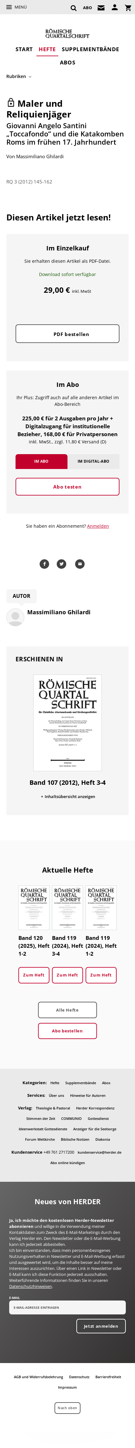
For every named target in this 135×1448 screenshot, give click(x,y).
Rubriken (16, 76)
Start (24, 49)
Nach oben (67, 1407)
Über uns (56, 1095)
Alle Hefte (67, 1010)
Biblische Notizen (75, 1139)
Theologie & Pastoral (53, 1108)
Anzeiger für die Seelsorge (94, 1129)
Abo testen (67, 487)
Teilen (45, 564)
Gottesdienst (98, 1118)
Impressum (67, 1387)
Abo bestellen (67, 1031)
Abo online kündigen (67, 1162)
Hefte (47, 49)
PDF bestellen (71, 334)
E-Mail (14, 1297)
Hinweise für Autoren (88, 1095)
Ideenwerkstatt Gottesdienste (43, 1129)
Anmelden (98, 526)
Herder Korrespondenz (95, 1108)
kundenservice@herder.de (99, 1152)
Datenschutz (79, 1376)
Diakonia (102, 1139)
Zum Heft (33, 975)
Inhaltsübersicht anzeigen (70, 796)
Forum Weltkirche (40, 1139)
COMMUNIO (71, 1118)
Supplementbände (90, 49)
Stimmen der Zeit (40, 1118)
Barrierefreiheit (108, 1376)
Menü (21, 7)
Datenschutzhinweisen (30, 1286)
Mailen (81, 564)
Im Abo (41, 461)
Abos (67, 62)
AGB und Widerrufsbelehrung (38, 1376)
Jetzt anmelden (101, 1326)
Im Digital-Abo (93, 461)
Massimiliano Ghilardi (40, 156)
